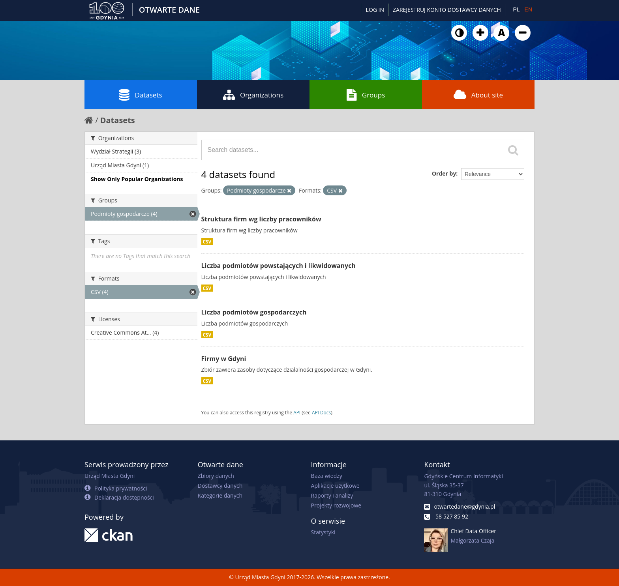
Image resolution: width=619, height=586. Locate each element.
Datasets (140, 95)
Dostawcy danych (220, 485)
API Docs (321, 412)
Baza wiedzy (326, 475)
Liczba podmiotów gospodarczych (254, 312)
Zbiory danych (216, 475)
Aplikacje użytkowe (335, 485)
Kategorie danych (220, 495)
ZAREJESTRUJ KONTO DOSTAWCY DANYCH (447, 9)
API (296, 412)
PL (516, 9)
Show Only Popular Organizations (137, 179)
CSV (207, 241)
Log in (375, 9)
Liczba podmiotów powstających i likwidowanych (278, 265)
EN (528, 9)
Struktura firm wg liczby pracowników (261, 219)
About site (478, 95)
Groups (366, 95)
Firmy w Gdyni (223, 358)
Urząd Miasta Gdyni (109, 475)
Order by (444, 173)
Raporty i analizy (332, 495)
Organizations (253, 95)
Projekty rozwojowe (336, 505)
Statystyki (323, 532)
